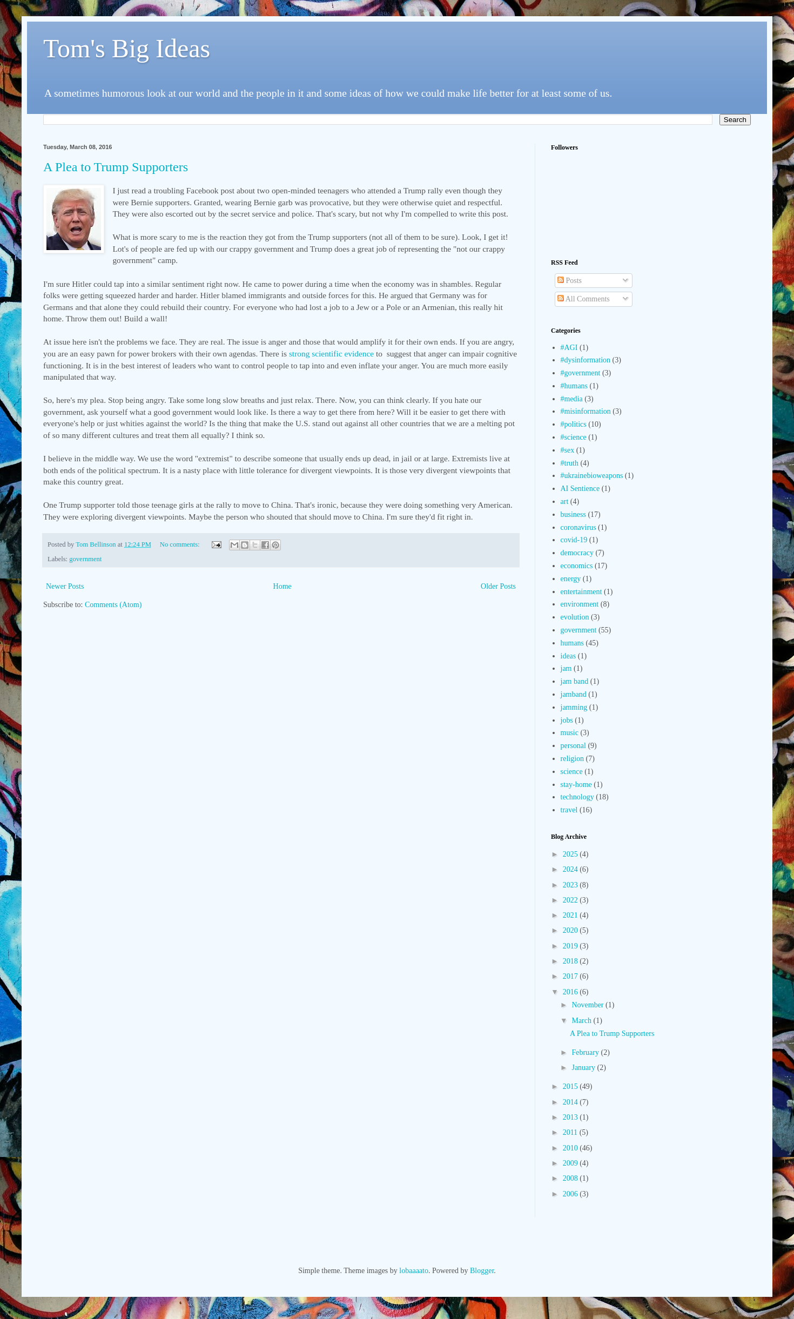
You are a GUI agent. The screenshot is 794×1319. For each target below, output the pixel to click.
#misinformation (586, 411)
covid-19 (574, 540)
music (569, 733)
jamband (574, 694)
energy (571, 579)
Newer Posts (65, 586)
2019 (571, 946)
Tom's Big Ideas (126, 48)
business (573, 514)
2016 (571, 992)
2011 (571, 1132)
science (572, 772)
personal (573, 746)
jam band (575, 681)
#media (572, 399)
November (588, 1005)
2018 (571, 961)
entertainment (581, 592)
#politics (574, 424)
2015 (571, 1086)
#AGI (569, 348)
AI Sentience (580, 488)
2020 (571, 930)
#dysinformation (586, 360)
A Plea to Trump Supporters (115, 167)
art (565, 501)
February (586, 1052)
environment (580, 604)
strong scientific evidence (331, 353)
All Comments (583, 299)
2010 (571, 1148)
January (584, 1068)
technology (577, 797)
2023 (571, 885)
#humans (574, 386)
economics (577, 566)
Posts (569, 281)
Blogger (482, 1271)
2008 (571, 1178)
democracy (577, 553)
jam (566, 668)
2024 (571, 869)
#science (574, 437)
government (85, 559)
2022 (571, 900)
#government (581, 373)
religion (572, 759)
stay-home (576, 784)
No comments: (180, 544)
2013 (571, 1117)
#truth (569, 463)
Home (282, 586)
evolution (575, 617)
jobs (567, 720)
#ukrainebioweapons (592, 476)
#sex (568, 450)
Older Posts (498, 586)
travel (569, 810)
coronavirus (578, 527)
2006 (571, 1194)
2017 (571, 976)
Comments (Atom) (113, 605)
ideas (568, 656)
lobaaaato (413, 1271)
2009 (571, 1163)
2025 (571, 854)
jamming (574, 707)
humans (572, 643)
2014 (571, 1102)
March (582, 1021)
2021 (571, 915)
